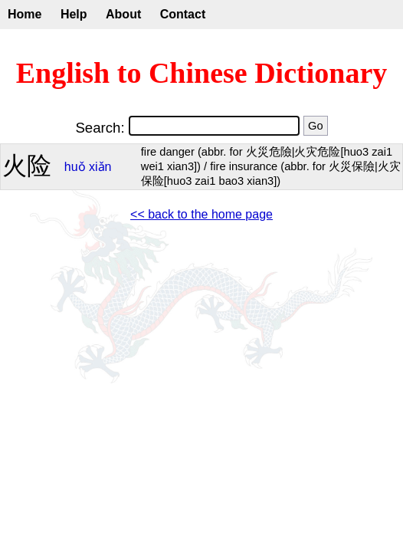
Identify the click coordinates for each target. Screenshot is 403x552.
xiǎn (100, 166)
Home (24, 14)
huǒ (75, 166)
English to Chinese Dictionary (202, 73)
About (123, 14)
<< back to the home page (201, 214)
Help (74, 14)
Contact (183, 14)
